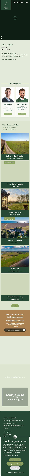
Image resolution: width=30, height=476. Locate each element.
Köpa (15, 2)
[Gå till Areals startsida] (6, 5)
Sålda (8, 127)
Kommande (13, 127)
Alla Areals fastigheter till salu (9, 129)
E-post (8, 114)
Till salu (4, 127)
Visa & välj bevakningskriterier (15, 330)
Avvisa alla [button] (15, 468)
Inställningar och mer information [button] (15, 472)
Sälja (18, 2)
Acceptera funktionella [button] (15, 464)
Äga (22, 2)
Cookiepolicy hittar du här (11, 455)
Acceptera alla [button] (15, 460)
